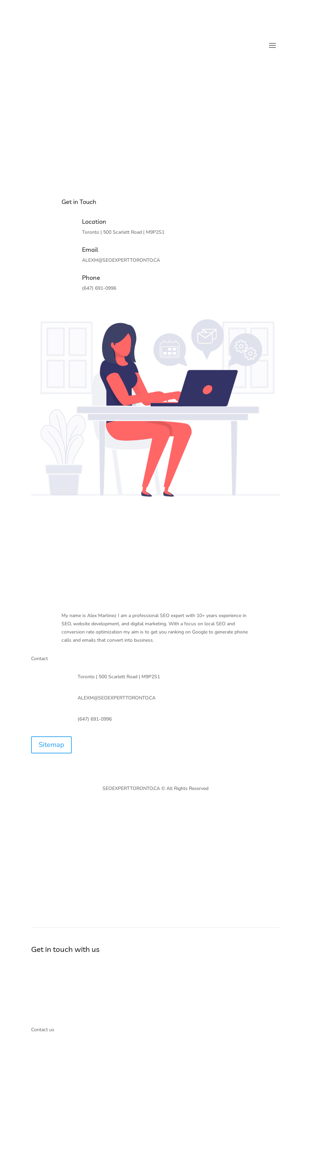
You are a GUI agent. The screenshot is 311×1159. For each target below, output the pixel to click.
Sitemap (51, 744)
